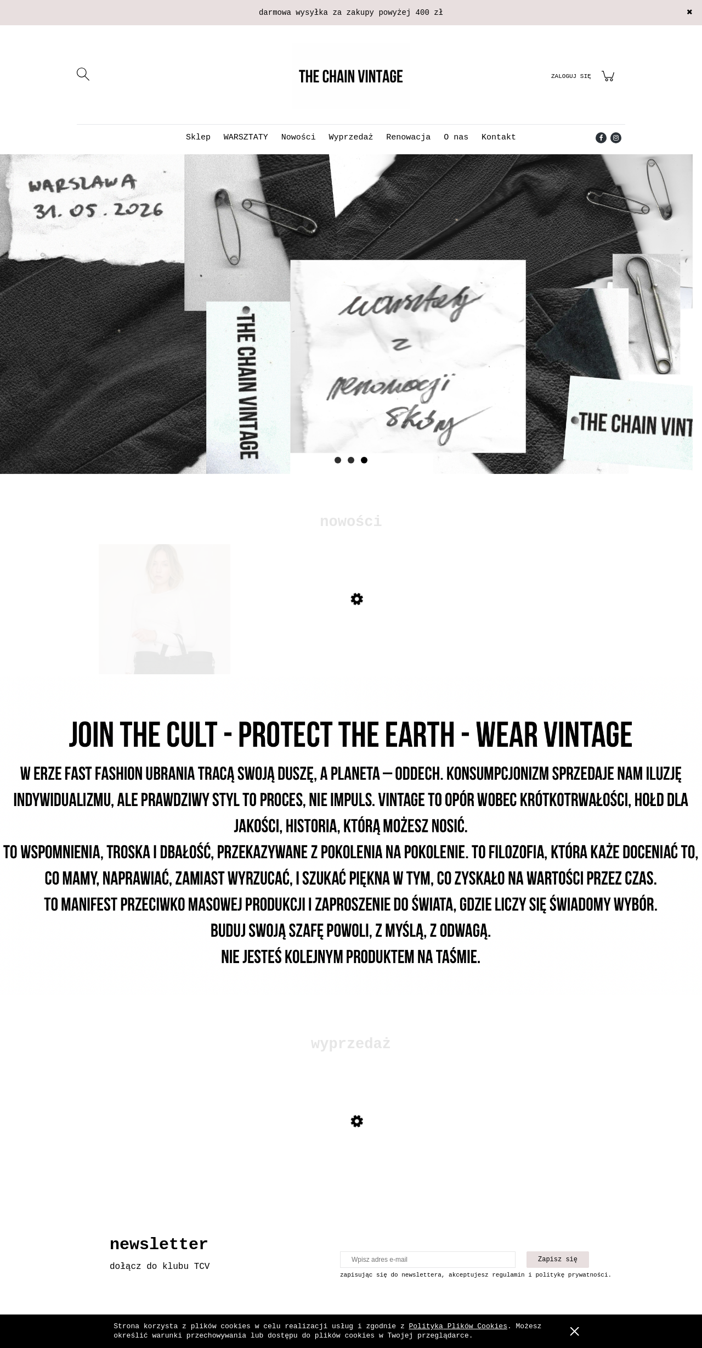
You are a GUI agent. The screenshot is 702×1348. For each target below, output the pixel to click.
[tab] (338, 460)
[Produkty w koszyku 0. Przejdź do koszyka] (609, 83)
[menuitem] (198, 137)
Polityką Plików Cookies (458, 1326)
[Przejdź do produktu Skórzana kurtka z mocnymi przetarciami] (164, 1162)
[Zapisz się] (557, 1259)
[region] (351, 331)
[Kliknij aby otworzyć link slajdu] (351, 314)
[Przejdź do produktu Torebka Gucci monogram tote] (164, 640)
